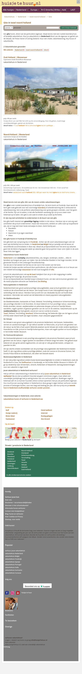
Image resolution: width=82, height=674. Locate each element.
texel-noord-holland (37, 17)
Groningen (11, 463)
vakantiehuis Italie (12, 567)
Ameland (29, 313)
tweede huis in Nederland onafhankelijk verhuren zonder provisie (39, 386)
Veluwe (24, 465)
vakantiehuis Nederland (14, 553)
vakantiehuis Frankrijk (13, 559)
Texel (6, 313)
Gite (50, 17)
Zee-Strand (45, 419)
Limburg (10, 466)
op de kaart (31, 274)
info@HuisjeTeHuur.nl (39, 640)
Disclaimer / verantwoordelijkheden (18, 502)
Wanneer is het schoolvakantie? (16, 505)
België (46, 244)
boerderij (41, 207)
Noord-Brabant (13, 468)
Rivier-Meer (10, 416)
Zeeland (24, 467)
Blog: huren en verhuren (14, 514)
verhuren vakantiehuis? (14, 638)
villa (52, 269)
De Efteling (42, 281)
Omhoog (7, 647)
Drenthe (10, 454)
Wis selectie (8, 50)
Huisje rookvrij (11, 413)
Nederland (22, 17)
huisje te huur (27, 593)
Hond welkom (46, 410)
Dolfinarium (26, 362)
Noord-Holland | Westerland (17, 134)
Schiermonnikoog (27, 455)
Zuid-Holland (26, 469)
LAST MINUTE (73, 10)
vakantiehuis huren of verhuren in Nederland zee (23, 399)
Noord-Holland (26, 450)
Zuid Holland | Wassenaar (15, 57)
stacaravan (26, 269)
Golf (7, 410)
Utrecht (24, 462)
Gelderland (11, 461)
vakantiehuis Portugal (13, 564)
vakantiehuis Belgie (12, 556)
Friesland (10, 459)
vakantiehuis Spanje (12, 562)
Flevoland (10, 456)
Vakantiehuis (9, 17)
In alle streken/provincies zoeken (18, 475)
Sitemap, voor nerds (12, 519)
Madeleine (9, 611)
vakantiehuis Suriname (13, 570)
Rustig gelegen (47, 416)
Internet (44, 413)
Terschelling (25, 458)
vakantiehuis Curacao (13, 573)
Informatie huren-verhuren (15, 508)
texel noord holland (21, 22)
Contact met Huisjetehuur (14, 511)
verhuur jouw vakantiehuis (15, 551)
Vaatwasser (10, 419)
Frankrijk (34, 242)
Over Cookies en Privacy (14, 516)
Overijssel (25, 453)
